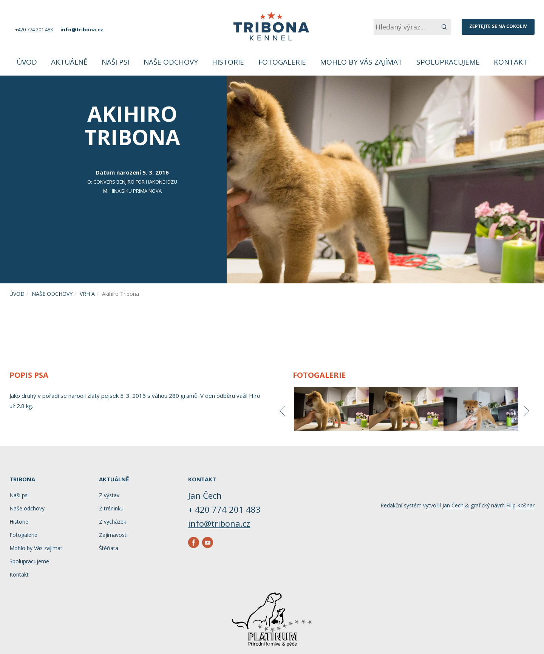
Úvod (27, 62)
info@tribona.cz (81, 29)
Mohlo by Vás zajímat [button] (361, 62)
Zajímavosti (113, 534)
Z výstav (109, 495)
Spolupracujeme (448, 62)
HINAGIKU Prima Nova (136, 190)
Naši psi (19, 495)
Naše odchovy (52, 293)
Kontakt (510, 62)
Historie (228, 62)
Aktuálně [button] (69, 62)
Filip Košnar (520, 505)
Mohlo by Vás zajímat (35, 548)
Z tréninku (111, 508)
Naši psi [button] (116, 62)
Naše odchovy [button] (171, 62)
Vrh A (87, 293)
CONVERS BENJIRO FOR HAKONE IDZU (135, 181)
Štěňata (108, 548)
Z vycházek (112, 521)
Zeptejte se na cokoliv (498, 26)
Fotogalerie (282, 62)
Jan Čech (453, 505)
